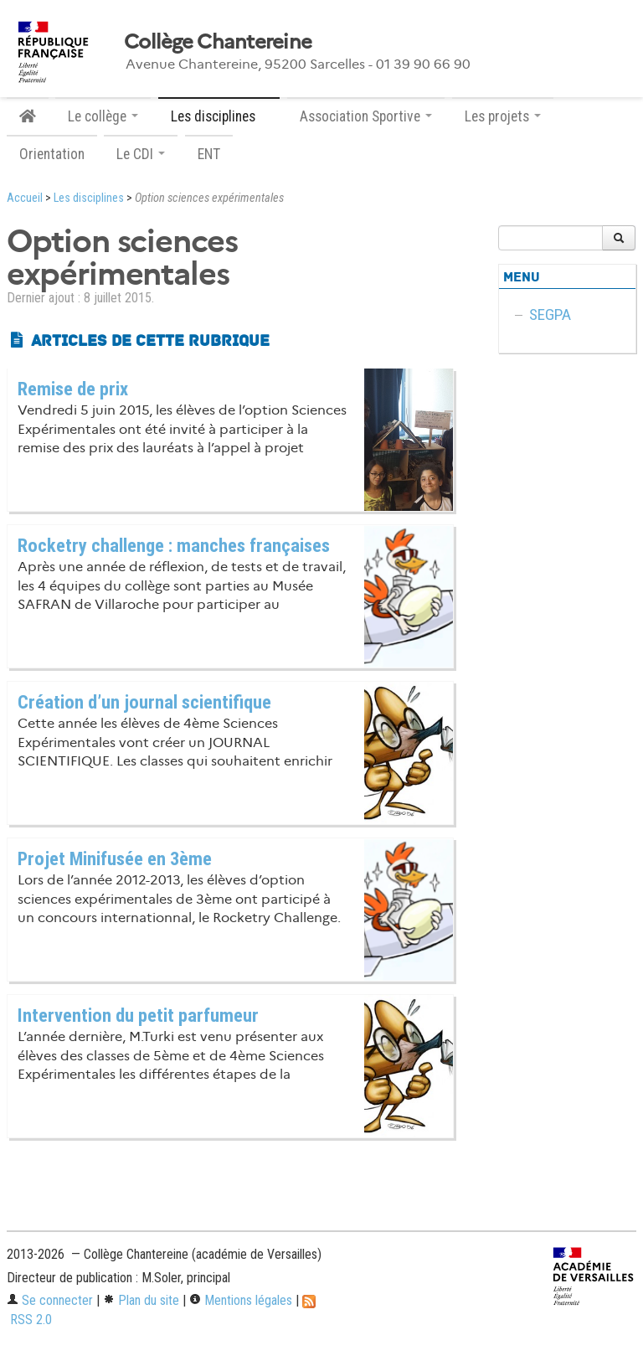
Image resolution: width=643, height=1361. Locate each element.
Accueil (25, 198)
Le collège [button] (103, 116)
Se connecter (50, 1300)
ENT (209, 154)
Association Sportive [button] (366, 116)
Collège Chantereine (217, 42)
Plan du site (141, 1300)
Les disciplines (89, 198)
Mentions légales (240, 1300)
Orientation (52, 154)
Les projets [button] (503, 116)
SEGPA (550, 314)
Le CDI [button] (140, 154)
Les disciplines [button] (219, 116)
